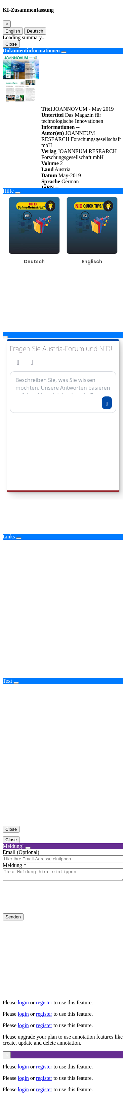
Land (47, 169)
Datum (49, 175)
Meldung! (13, 846)
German (70, 181)
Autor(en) (52, 133)
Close (11, 44)
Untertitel (52, 115)
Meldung (12, 865)
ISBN (47, 187)
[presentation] (54, 902)
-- (78, 127)
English (12, 31)
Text (7, 681)
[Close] (7, 24)
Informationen (58, 127)
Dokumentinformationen (31, 50)
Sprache (50, 181)
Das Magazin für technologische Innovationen (72, 118)
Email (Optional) (21, 852)
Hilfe (8, 191)
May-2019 (69, 175)
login (23, 1002)
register (44, 1002)
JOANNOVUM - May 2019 (83, 109)
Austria (62, 169)
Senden (13, 918)
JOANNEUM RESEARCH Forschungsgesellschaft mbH (81, 139)
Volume (50, 163)
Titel (46, 109)
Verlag (48, 151)
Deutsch (35, 31)
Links (9, 536)
